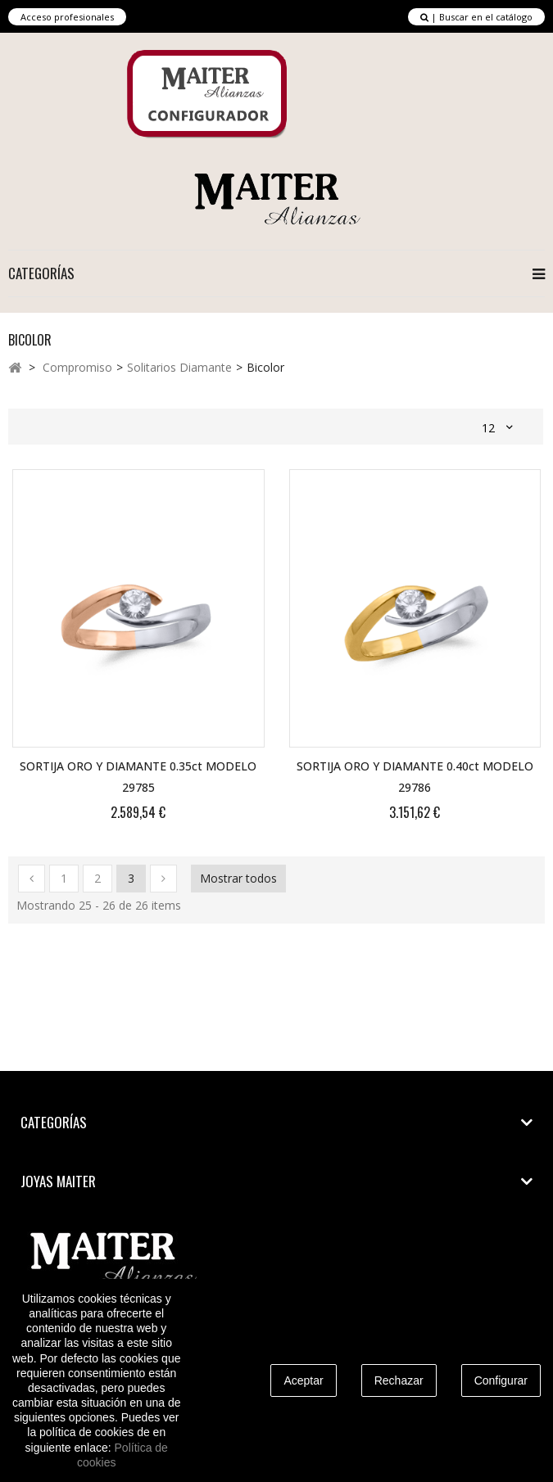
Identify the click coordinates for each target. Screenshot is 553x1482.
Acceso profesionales (67, 17)
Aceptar (303, 1380)
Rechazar (399, 1380)
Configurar (501, 1380)
